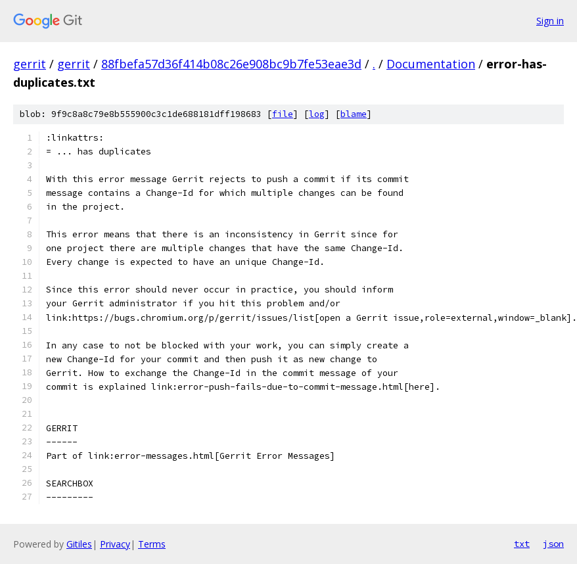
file (282, 114)
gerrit (29, 64)
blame (353, 114)
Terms (152, 544)
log (317, 114)
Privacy (115, 544)
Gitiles (79, 544)
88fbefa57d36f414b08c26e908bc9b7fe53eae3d (231, 64)
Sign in (550, 20)
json (553, 544)
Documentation (430, 64)
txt (522, 544)
